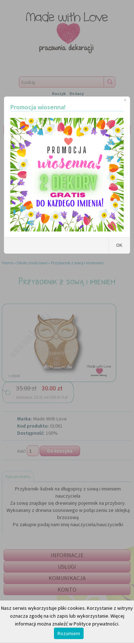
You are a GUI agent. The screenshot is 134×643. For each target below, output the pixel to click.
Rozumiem (69, 633)
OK (119, 245)
